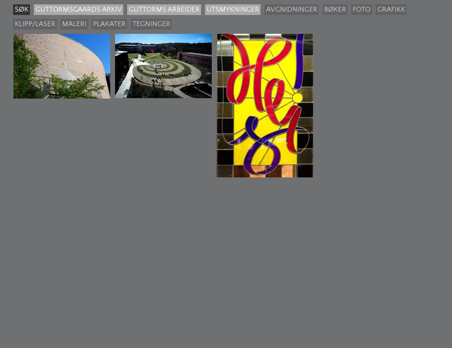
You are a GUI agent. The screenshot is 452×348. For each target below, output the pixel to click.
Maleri (74, 24)
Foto (361, 9)
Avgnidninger (291, 9)
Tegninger (151, 24)
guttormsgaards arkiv (78, 9)
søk (22, 9)
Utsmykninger (232, 9)
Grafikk (391, 9)
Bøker (335, 9)
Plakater (109, 24)
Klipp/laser (35, 24)
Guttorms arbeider (164, 9)
